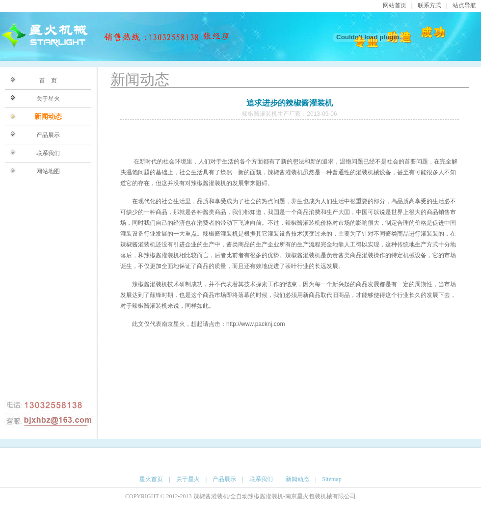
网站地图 (48, 171)
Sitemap (331, 479)
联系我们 (48, 153)
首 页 (48, 80)
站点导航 (464, 5)
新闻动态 (48, 116)
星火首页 (151, 479)
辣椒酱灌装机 (285, 172)
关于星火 (48, 98)
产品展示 (48, 135)
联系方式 (429, 5)
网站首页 (394, 5)
